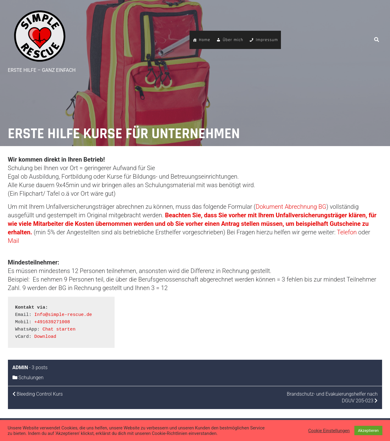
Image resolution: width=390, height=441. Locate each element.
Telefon (347, 232)
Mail (13, 240)
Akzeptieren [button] (368, 430)
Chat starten (59, 329)
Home (204, 40)
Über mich (233, 40)
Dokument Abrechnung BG (291, 206)
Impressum (267, 40)
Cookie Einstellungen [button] (329, 430)
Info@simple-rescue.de (63, 314)
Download (45, 336)
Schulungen (31, 377)
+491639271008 (52, 322)
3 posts (40, 367)
